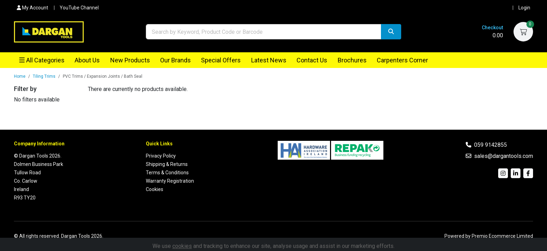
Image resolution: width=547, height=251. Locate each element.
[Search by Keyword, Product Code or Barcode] (263, 31)
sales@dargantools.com (503, 156)
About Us (87, 60)
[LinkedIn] (515, 173)
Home (19, 76)
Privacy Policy (161, 156)
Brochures (352, 60)
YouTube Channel (79, 7)
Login (524, 7)
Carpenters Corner (402, 60)
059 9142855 (490, 145)
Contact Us (312, 60)
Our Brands (175, 60)
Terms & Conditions (167, 172)
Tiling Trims (44, 76)
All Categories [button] (42, 60)
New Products (130, 60)
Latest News (268, 60)
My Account (32, 7)
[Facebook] (528, 173)
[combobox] (263, 31)
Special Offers (221, 60)
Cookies (154, 189)
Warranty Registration (170, 181)
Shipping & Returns (167, 164)
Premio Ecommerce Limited (502, 236)
